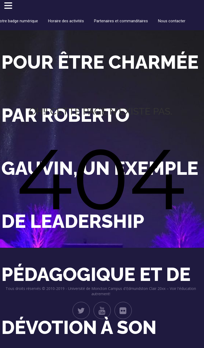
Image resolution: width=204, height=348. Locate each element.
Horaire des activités (66, 21)
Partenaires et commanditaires (121, 21)
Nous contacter (171, 21)
